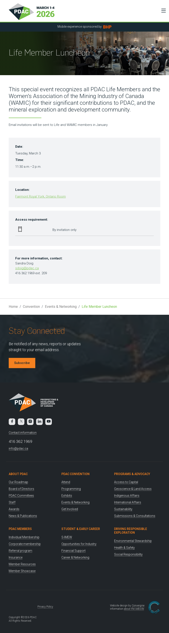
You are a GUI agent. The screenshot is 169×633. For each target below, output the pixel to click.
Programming (71, 489)
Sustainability (123, 509)
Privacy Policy (45, 606)
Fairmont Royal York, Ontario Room (40, 196)
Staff (12, 502)
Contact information (23, 432)
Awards (14, 509)
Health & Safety (124, 547)
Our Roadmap (18, 482)
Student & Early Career (80, 529)
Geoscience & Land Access (133, 489)
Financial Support (73, 550)
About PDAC (18, 474)
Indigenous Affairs (126, 495)
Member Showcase (22, 571)
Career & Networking (75, 557)
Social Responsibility (128, 554)
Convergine (138, 605)
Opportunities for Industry (78, 544)
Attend (65, 482)
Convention (31, 307)
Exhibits (66, 495)
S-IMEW (66, 537)
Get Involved (69, 509)
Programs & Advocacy (132, 474)
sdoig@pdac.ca (27, 268)
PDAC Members (20, 529)
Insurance (15, 557)
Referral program (20, 550)
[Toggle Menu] (162, 10)
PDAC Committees (21, 495)
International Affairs (127, 502)
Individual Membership (24, 537)
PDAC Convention (75, 474)
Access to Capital (126, 482)
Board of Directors (21, 489)
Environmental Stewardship (133, 541)
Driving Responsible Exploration (130, 530)
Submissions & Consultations (134, 516)
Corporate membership (25, 544)
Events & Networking (61, 307)
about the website (134, 608)
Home (13, 307)
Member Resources (22, 564)
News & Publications (23, 516)
